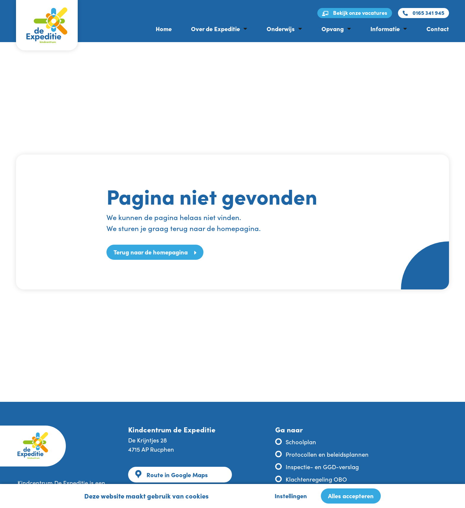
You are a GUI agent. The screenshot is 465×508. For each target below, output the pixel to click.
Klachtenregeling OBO (316, 479)
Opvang (332, 28)
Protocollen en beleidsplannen (327, 454)
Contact (437, 28)
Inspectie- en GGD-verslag (322, 466)
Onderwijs (281, 28)
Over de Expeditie (215, 28)
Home (164, 28)
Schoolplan (301, 441)
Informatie (385, 28)
